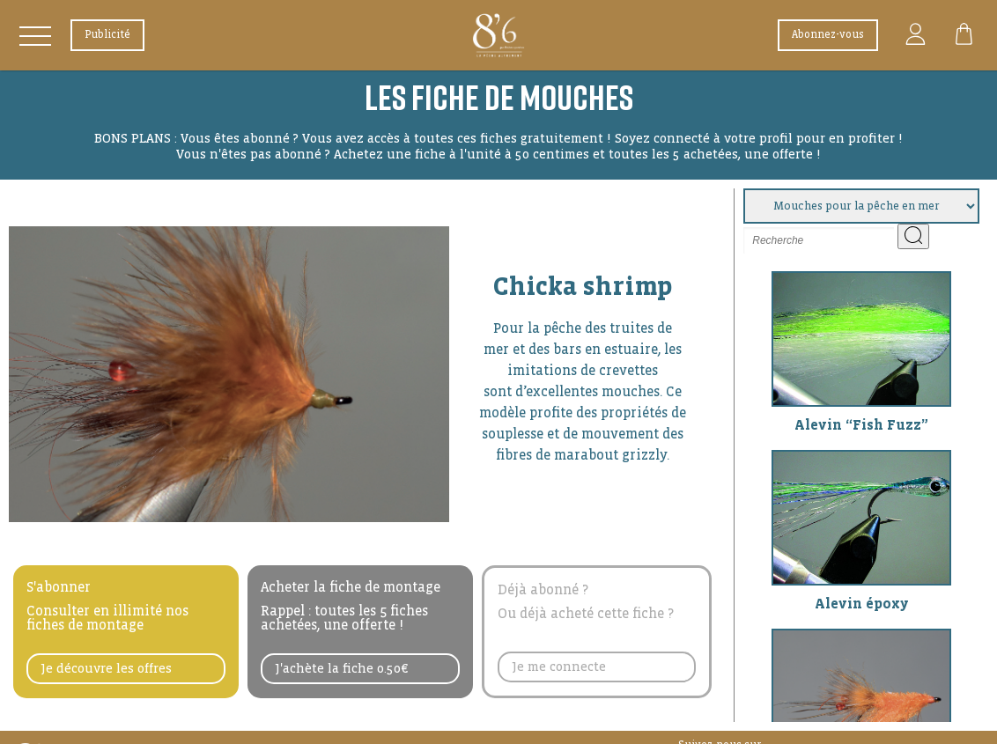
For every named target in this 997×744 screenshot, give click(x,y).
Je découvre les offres (106, 668)
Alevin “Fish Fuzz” (861, 424)
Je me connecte (559, 666)
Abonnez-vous (828, 35)
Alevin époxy (862, 603)
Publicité (107, 35)
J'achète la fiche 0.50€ (342, 668)
